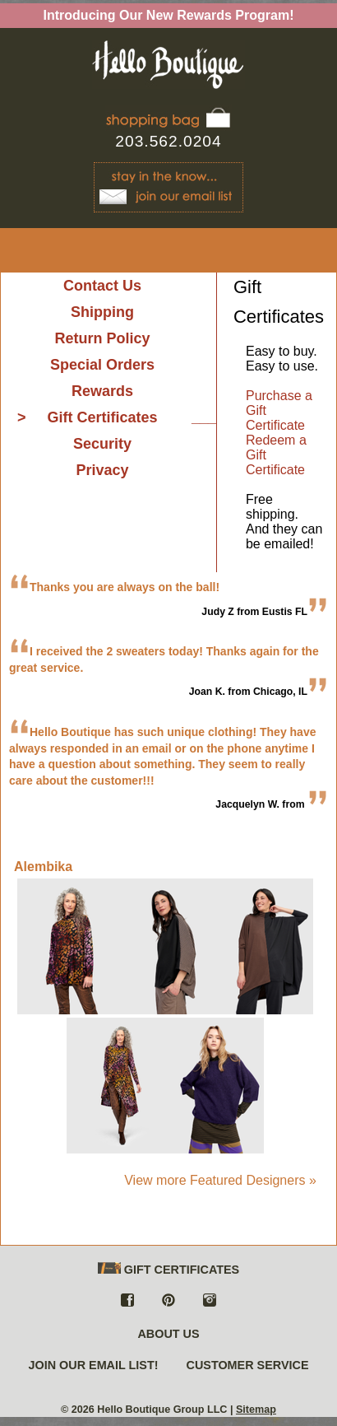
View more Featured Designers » (220, 1180)
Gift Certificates (102, 417)
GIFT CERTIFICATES (168, 1269)
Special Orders (102, 364)
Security (102, 444)
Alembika (43, 867)
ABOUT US (168, 1333)
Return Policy (102, 338)
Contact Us (102, 285)
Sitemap (256, 1409)
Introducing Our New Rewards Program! (169, 15)
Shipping (102, 312)
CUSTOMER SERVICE (248, 1365)
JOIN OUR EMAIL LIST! (93, 1365)
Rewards (102, 391)
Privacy (102, 470)
